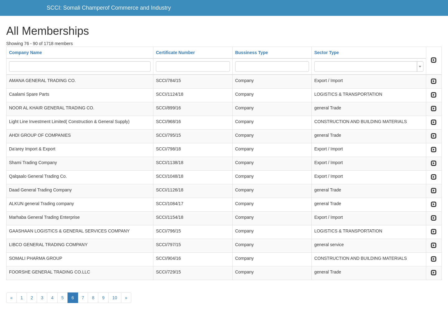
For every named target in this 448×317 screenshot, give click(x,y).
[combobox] (368, 66)
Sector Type (326, 52)
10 (114, 297)
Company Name (25, 52)
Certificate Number (175, 52)
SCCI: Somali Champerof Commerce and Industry (109, 8)
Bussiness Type (251, 52)
